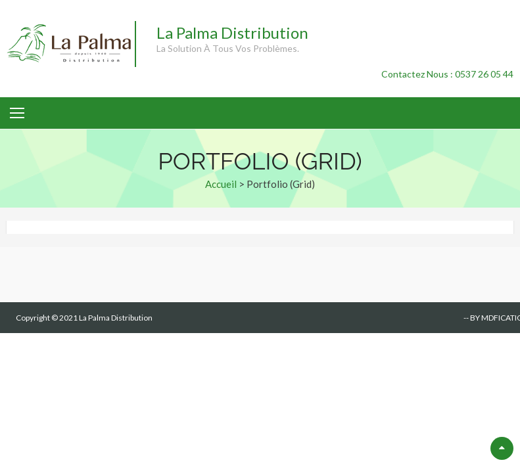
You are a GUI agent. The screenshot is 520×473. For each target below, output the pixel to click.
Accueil (221, 184)
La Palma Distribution (232, 32)
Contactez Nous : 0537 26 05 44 (447, 73)
